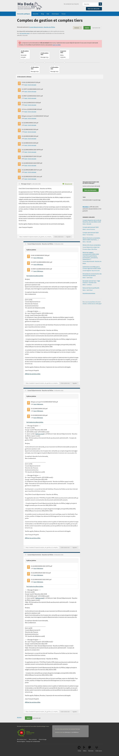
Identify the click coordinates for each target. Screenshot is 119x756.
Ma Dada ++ (86, 207)
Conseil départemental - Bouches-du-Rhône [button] (40, 244)
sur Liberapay (66, 732)
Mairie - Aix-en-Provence (89, 229)
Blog (42, 14)
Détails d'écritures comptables (92, 245)
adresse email (40, 434)
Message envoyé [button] (26, 184)
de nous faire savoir (24, 33)
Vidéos (84, 749)
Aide (48, 14)
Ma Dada (30, 6)
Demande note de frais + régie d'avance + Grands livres (91, 281)
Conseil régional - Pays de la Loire (91, 270)
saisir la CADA (56, 45)
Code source (98, 749)
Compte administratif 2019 (91, 227)
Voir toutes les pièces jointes (34, 276)
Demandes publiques (23, 14)
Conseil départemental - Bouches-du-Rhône (42, 27)
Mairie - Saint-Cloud (87, 277)
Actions (77, 28)
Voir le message (32, 85)
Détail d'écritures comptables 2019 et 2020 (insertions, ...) (91, 238)
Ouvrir (25, 85)
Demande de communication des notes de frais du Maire (92, 274)
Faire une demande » (94, 9)
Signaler (68, 237)
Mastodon (90, 749)
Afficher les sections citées (32, 374)
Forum (63, 14)
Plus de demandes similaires (89, 293)
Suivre (87, 28)
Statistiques (55, 14)
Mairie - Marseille (87, 224)
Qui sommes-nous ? (22, 739)
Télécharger (40, 258)
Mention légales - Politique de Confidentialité (28, 741)
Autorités (35, 14)
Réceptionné (68, 184)
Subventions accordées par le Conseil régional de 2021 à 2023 (92, 267)
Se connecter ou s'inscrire (71, 4)
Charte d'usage (42, 739)
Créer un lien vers (58, 237)
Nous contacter (33, 739)
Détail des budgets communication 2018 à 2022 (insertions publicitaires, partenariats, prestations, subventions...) (91, 256)
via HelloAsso (75, 732)
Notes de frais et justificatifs (91, 288)
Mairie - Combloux (87, 284)
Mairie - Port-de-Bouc (88, 234)
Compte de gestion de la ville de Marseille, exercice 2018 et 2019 (92, 221)
